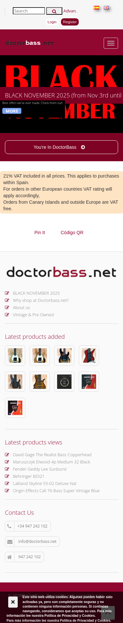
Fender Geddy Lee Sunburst (36, 469)
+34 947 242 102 (27, 526)
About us (17, 307)
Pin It (39, 232)
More (12, 111)
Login (52, 22)
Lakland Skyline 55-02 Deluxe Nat (40, 483)
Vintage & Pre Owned (29, 315)
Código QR (72, 232)
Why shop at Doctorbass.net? (37, 300)
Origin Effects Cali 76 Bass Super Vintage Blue (52, 490)
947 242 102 (24, 557)
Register (70, 22)
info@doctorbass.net (31, 542)
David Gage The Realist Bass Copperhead (48, 455)
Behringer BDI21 (25, 476)
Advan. (70, 11)
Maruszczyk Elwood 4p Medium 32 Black (47, 462)
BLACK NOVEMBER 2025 (32, 293)
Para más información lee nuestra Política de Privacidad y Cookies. (59, 620)
